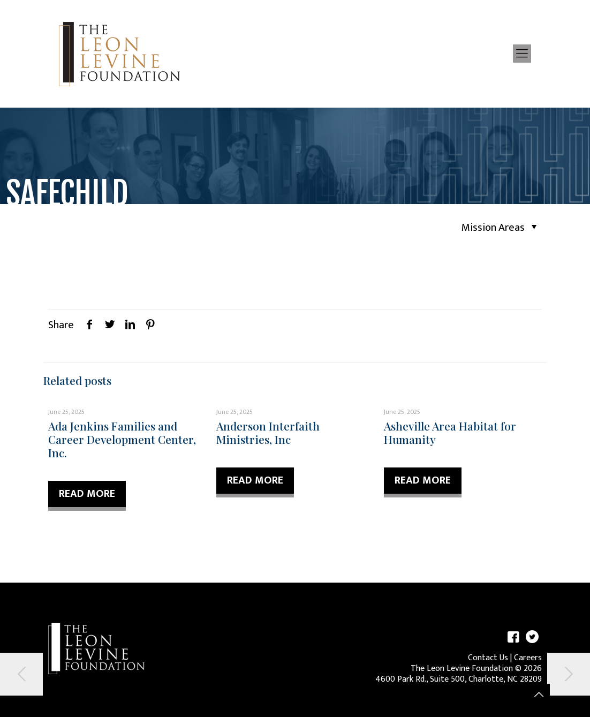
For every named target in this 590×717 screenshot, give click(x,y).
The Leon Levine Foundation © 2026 (476, 668)
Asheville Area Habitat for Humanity (450, 432)
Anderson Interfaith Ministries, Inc (268, 432)
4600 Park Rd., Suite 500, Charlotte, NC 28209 (458, 679)
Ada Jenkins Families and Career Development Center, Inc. (122, 439)
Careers (528, 658)
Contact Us (488, 658)
